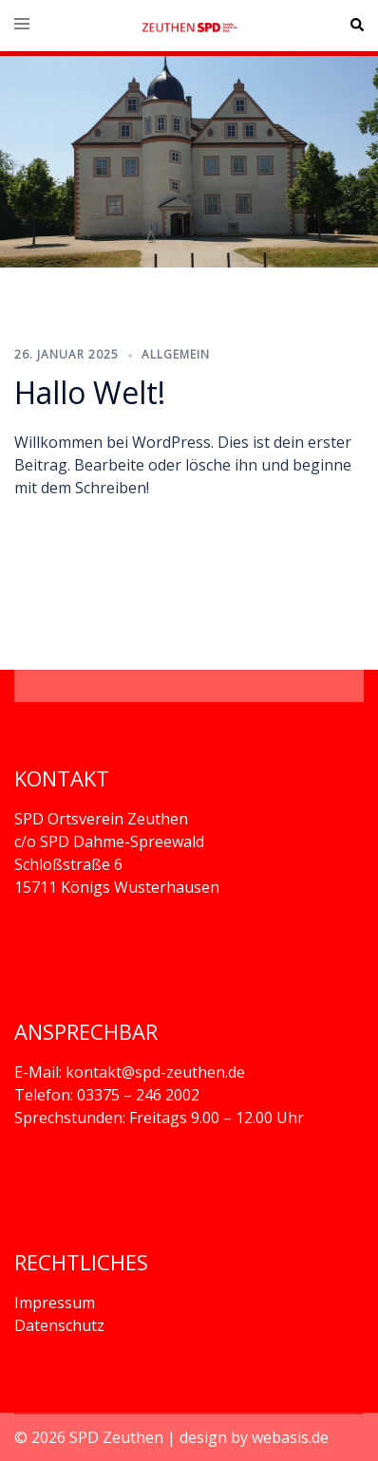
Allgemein (176, 354)
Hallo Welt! (89, 392)
